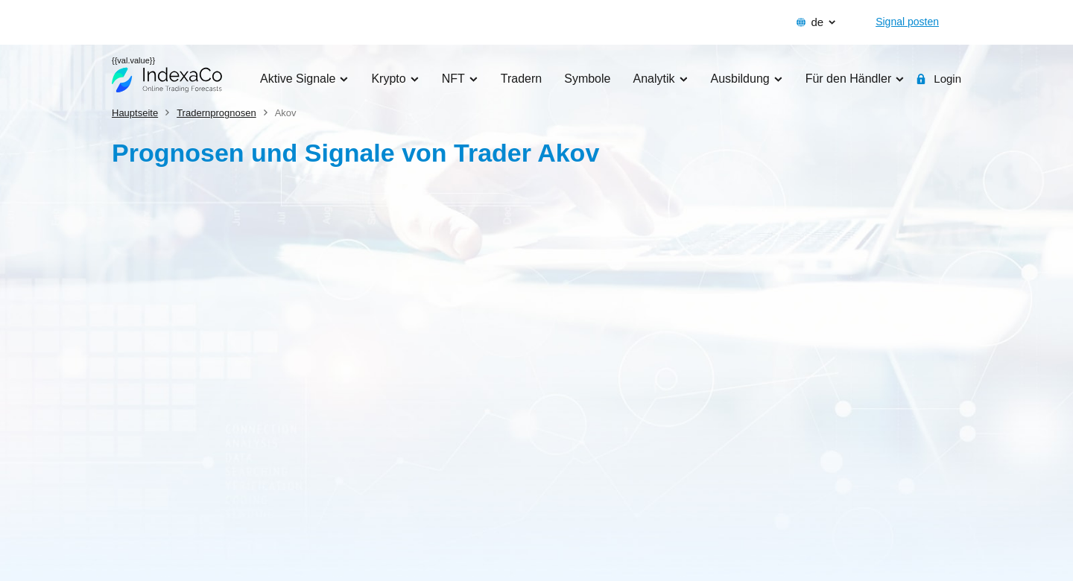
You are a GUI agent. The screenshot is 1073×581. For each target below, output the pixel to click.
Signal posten (907, 22)
